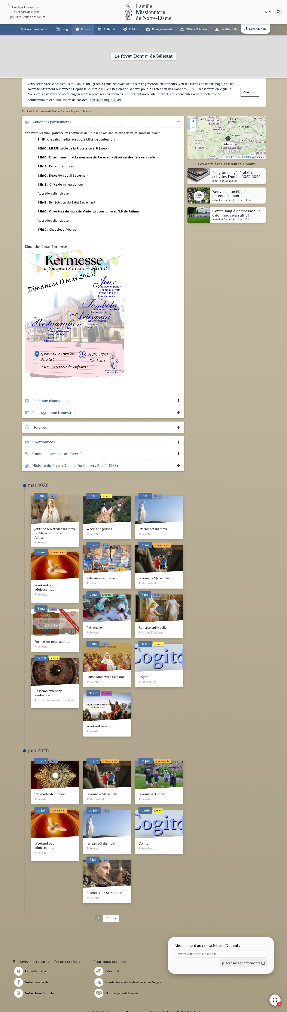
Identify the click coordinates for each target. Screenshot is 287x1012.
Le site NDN (229, 29)
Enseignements (162, 29)
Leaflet (226, 157)
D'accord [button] (249, 92)
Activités (109, 29)
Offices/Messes (196, 29)
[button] (244, 963)
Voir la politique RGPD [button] (106, 100)
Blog (65, 29)
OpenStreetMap (243, 157)
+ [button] (193, 122)
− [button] (193, 128)
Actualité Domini (222, 200)
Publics (134, 29)
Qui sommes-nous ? (34, 29)
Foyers (85, 29)
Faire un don (255, 29)
